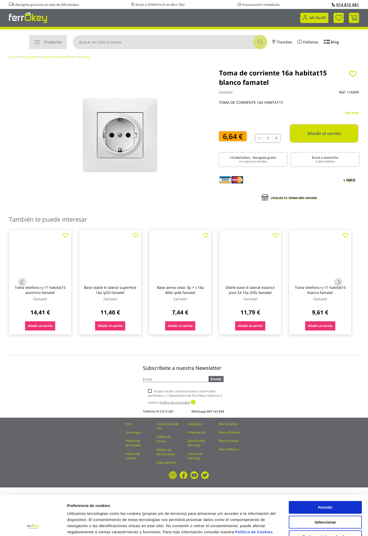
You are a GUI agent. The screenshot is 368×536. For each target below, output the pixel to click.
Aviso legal (133, 432)
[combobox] (170, 42)
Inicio (12, 57)
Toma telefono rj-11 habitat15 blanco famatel (320, 290)
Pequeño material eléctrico (59, 57)
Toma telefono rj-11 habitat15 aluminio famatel (40, 290)
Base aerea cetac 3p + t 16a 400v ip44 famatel (180, 290)
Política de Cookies (254, 494)
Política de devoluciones (166, 452)
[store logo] (28, 17)
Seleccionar (325, 485)
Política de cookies (132, 456)
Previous (22, 282)
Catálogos (195, 424)
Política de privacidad (132, 443)
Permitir (325, 470)
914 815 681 (345, 4)
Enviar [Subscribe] (216, 379)
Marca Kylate (228, 424)
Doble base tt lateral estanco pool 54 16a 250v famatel (250, 290)
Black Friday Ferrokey (196, 443)
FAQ (128, 424)
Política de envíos (164, 439)
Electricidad (28, 57)
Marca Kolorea (229, 432)
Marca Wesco (228, 449)
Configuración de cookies (282, 526)
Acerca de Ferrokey (195, 456)
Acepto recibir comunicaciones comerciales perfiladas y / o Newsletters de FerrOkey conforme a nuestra (185, 397)
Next (338, 282)
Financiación (196, 432)
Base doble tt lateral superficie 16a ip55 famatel (110, 290)
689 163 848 (215, 411)
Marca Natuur (229, 441)
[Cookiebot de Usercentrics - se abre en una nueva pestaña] (33, 526)
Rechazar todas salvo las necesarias (325, 501)
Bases (85, 57)
